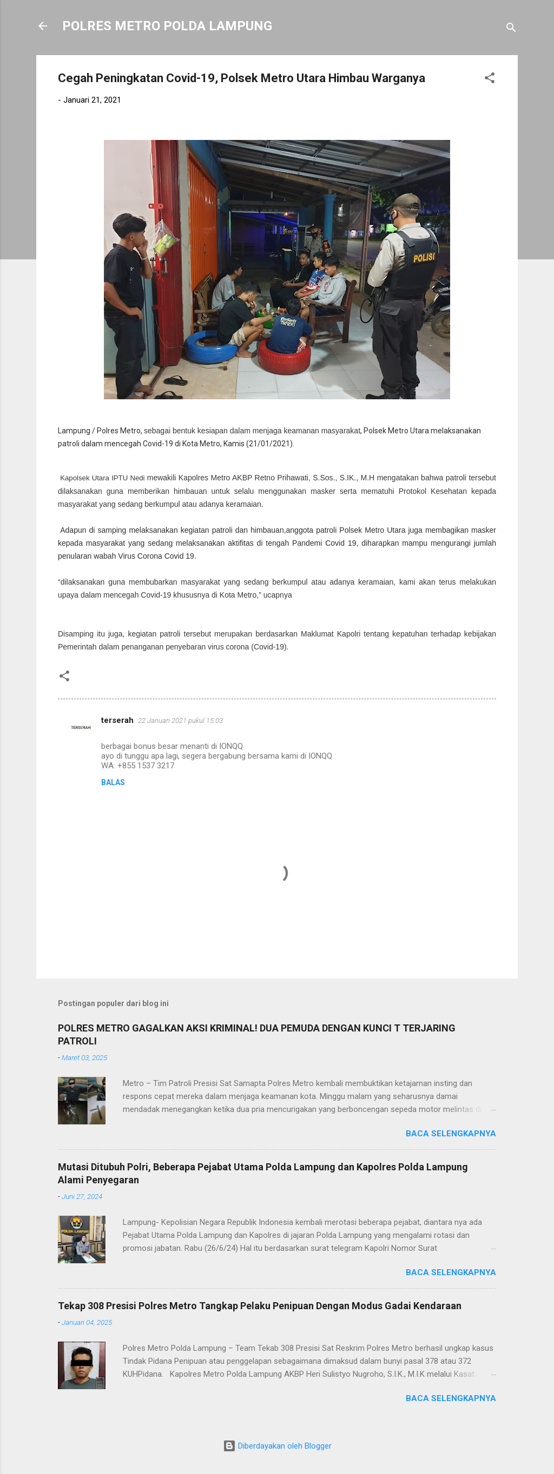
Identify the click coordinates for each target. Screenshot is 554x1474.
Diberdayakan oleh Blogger (277, 1446)
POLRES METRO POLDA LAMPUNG (167, 26)
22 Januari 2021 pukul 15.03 (180, 720)
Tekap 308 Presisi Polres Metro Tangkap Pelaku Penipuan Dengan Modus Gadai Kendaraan (259, 1305)
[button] (489, 79)
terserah (117, 720)
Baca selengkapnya (451, 1133)
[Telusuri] (511, 29)
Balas (113, 782)
